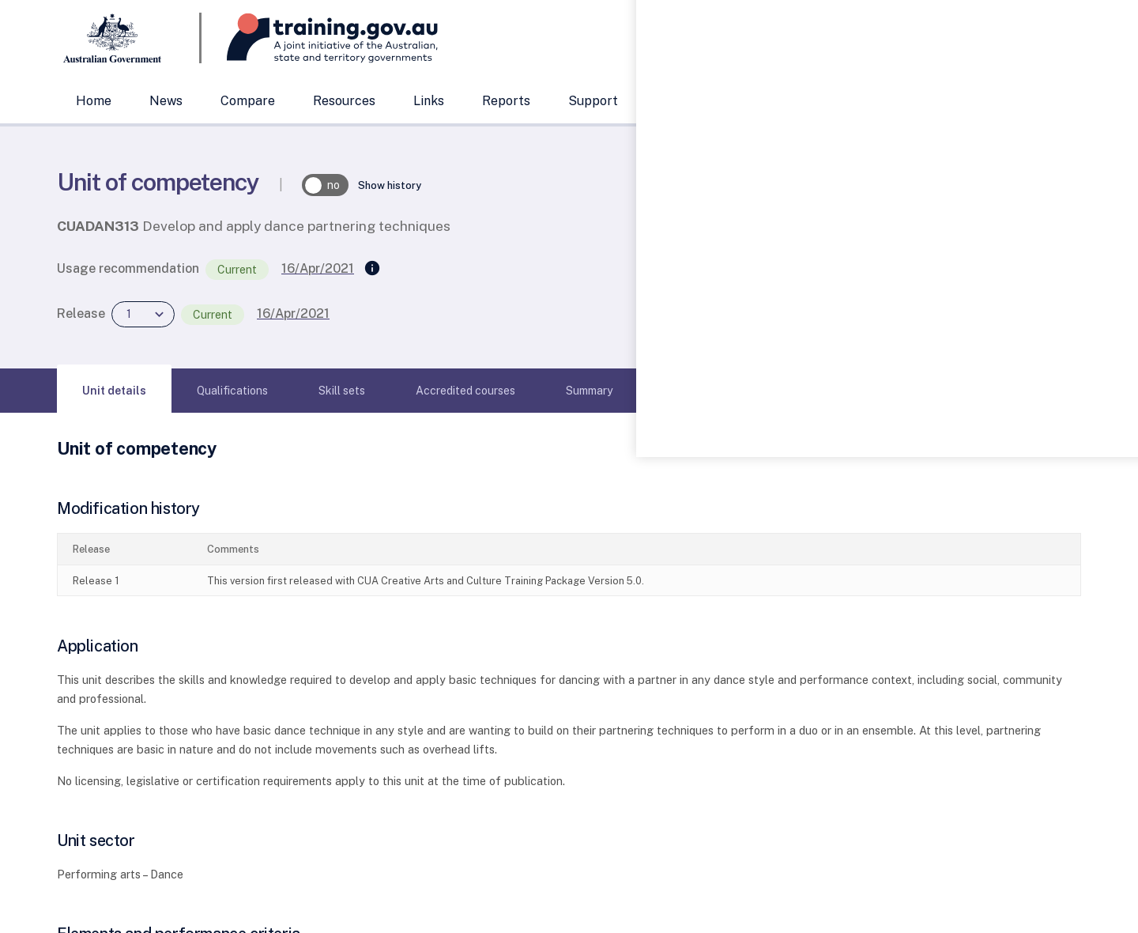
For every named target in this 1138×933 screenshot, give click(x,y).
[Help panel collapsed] (1120, 466)
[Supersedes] (372, 269)
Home (93, 100)
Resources (344, 100)
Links (428, 100)
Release (81, 313)
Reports (506, 100)
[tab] (114, 390)
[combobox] (921, 38)
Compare (247, 100)
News (166, 100)
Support (593, 100)
